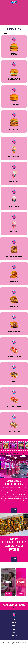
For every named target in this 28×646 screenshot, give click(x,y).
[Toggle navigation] (2, 2)
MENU (14, 620)
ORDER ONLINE (14, 635)
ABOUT (14, 632)
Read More (14, 510)
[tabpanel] (14, 85)
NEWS (14, 629)
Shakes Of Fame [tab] (11, 33)
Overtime (14, 643)
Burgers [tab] (5, 33)
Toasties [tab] (17, 33)
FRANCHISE (14, 623)
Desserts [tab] (22, 33)
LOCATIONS (14, 626)
